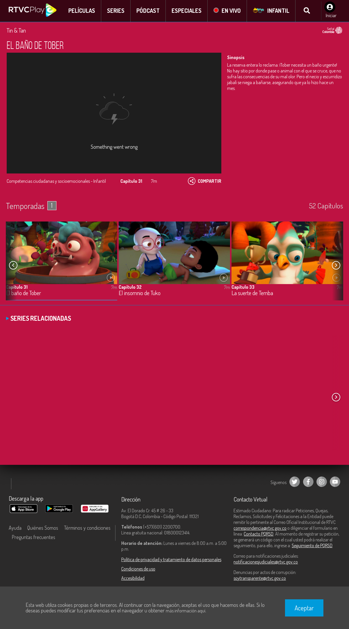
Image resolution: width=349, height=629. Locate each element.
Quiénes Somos (42, 528)
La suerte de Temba (252, 293)
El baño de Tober (23, 293)
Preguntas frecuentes (33, 537)
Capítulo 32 (130, 287)
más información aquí (185, 611)
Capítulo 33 (243, 287)
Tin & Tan (16, 30)
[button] (336, 265)
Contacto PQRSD (258, 534)
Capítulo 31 (17, 287)
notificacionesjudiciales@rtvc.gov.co (266, 562)
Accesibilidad (133, 578)
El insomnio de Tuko (140, 293)
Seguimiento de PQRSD (312, 546)
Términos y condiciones (87, 528)
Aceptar (304, 608)
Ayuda (15, 528)
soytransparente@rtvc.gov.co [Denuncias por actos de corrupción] (260, 578)
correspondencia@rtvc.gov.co (260, 528)
